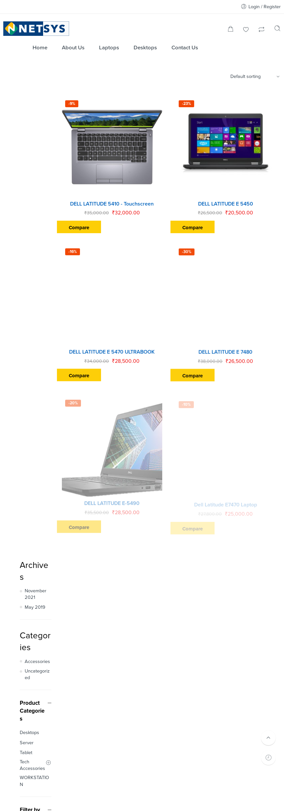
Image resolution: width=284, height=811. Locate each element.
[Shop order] (256, 76)
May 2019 (35, 158)
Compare (100, 218)
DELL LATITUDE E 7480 (231, 333)
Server (27, 294)
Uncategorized (37, 225)
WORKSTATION (34, 332)
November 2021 (35, 145)
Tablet (26, 304)
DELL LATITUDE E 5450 (230, 194)
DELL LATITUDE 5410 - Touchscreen (127, 193)
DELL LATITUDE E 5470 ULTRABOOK (127, 332)
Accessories (37, 213)
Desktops (29, 284)
